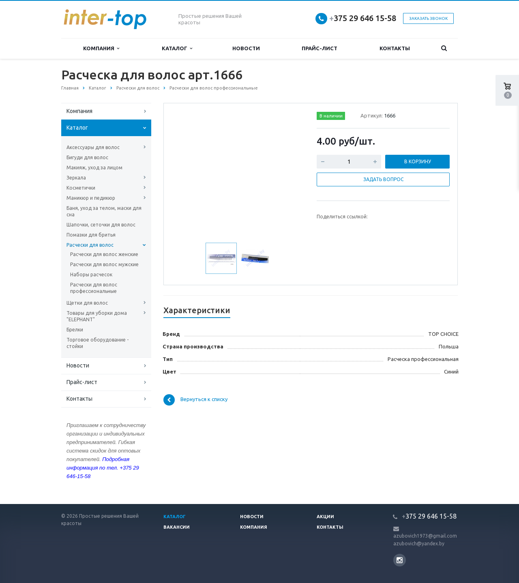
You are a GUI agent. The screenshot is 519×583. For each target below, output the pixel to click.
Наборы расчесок (91, 274)
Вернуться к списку (195, 400)
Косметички (80, 187)
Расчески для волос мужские (104, 264)
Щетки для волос (87, 302)
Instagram (400, 560)
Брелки (74, 329)
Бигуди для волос (87, 157)
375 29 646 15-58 (362, 18)
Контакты (395, 48)
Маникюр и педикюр (90, 198)
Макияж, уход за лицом (94, 167)
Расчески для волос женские (104, 254)
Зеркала (76, 177)
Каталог (177, 48)
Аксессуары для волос (93, 147)
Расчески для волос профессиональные (93, 288)
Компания (101, 48)
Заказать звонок (428, 18)
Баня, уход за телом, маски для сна (104, 211)
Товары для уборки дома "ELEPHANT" (96, 316)
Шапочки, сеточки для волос (100, 224)
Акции (325, 516)
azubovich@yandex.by (418, 543)
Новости (246, 48)
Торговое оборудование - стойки (97, 343)
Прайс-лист (319, 48)
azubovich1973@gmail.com (425, 535)
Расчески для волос (90, 245)
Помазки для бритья (91, 234)
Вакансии (176, 527)
